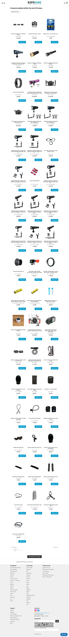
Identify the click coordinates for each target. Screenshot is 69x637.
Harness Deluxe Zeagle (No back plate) (51, 360)
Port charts (12, 597)
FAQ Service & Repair (14, 619)
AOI (27, 571)
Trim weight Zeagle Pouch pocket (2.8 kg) (34, 390)
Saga (27, 593)
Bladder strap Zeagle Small (18, 476)
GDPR (11, 623)
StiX (27, 600)
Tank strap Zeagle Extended (18, 534)
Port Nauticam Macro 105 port (34, 33)
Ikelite (27, 584)
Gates (27, 580)
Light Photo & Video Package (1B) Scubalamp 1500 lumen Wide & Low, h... (34, 151)
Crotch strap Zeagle (18, 504)
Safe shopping (13, 613)
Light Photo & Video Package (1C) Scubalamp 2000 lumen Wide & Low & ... (18, 211)
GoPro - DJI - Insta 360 (15, 580)
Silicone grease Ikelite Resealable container (18, 330)
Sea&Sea (28, 599)
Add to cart (22, 42)
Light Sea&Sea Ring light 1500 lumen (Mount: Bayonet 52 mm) (34, 360)
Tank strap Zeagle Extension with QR (51, 505)
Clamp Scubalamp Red (34, 180)
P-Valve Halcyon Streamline (34, 418)
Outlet (11, 600)
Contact (12, 610)
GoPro (27, 582)
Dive (11, 599)
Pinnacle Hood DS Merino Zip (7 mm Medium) (50, 448)
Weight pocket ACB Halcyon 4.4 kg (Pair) (50, 419)
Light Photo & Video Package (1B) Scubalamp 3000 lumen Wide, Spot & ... (18, 151)
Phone (11, 582)
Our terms (12, 621)
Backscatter (29, 573)
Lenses (11, 593)
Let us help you (46, 571)
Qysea (27, 591)
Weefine (28, 602)
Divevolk (28, 576)
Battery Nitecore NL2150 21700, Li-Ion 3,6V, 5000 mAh (34, 301)
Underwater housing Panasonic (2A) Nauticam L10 (18, 122)
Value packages (13, 569)
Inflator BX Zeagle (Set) (18, 447)
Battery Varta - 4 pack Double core (50, 33)
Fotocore (28, 578)
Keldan (27, 587)
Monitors (12, 584)
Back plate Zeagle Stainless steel (34, 504)
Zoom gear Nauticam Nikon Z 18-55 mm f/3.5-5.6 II (18, 360)
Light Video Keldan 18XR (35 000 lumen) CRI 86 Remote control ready (34, 93)
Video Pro (12, 575)
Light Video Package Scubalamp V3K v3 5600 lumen (51, 122)
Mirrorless (12, 573)
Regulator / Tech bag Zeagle (51, 389)
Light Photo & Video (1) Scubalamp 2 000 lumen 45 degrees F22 (18, 63)
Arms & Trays (13, 591)
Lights (11, 587)
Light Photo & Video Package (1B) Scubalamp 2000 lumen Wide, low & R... (18, 242)
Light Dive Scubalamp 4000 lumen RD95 (34, 63)
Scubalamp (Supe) (30, 595)
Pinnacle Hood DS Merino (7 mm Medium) (18, 390)
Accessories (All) (13, 589)
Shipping (12, 612)
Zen (27, 604)
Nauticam (28, 589)
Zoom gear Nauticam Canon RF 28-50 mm (18, 34)
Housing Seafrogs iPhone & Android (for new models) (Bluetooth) (51, 330)
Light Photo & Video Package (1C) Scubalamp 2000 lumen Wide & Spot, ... (34, 211)
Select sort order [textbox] (14, 11)
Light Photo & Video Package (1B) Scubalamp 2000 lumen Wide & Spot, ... (51, 242)
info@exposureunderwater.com (42, 612)
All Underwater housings (34, 556)
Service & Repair (13, 617)
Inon (27, 586)
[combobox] (15, 11)
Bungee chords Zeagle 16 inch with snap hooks (18, 419)
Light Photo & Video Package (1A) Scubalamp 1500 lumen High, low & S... (34, 242)
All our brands (29, 567)
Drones (11, 576)
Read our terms (37, 634)
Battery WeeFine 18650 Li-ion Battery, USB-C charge (51, 301)
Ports (11, 595)
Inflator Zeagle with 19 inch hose (34, 447)
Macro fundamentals (47, 576)
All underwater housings (15, 567)
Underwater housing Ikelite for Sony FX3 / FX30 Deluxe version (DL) (34, 330)
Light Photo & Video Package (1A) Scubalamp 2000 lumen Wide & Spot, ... (51, 211)
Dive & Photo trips (46, 567)
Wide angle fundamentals (48, 575)
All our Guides (45, 573)
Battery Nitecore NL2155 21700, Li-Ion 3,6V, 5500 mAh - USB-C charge (18, 301)
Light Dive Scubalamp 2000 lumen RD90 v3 (51, 63)
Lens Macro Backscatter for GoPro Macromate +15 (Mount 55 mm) (50, 272)
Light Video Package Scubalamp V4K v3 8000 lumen (34, 122)
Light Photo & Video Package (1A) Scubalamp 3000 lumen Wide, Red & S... (18, 181)
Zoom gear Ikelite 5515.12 (18, 271)
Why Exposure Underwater (48, 569)
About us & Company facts (16, 615)
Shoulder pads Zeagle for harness (50, 476)
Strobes (12, 586)
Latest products (13, 571)
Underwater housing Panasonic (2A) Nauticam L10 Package (50, 93)
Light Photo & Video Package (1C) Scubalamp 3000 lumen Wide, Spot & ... (50, 181)
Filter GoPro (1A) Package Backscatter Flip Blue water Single (34, 272)
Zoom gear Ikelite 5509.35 (18, 92)
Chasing (28, 575)
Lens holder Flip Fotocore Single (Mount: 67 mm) (51, 151)
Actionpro (28, 569)
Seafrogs (28, 597)
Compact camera (14, 578)
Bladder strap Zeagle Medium (34, 476)
